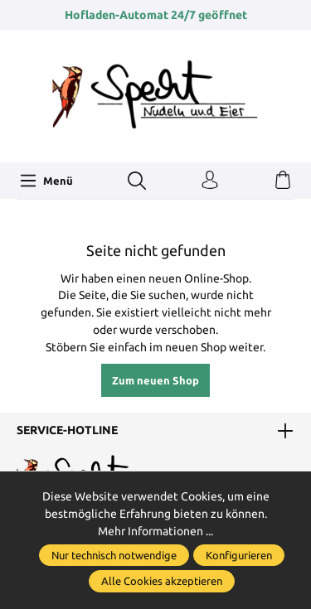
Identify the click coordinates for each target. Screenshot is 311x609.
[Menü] (46, 181)
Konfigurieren (239, 555)
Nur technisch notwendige (114, 555)
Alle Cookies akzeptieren (161, 581)
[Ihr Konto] (210, 181)
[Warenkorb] (283, 181)
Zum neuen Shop (155, 380)
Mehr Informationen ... (155, 531)
